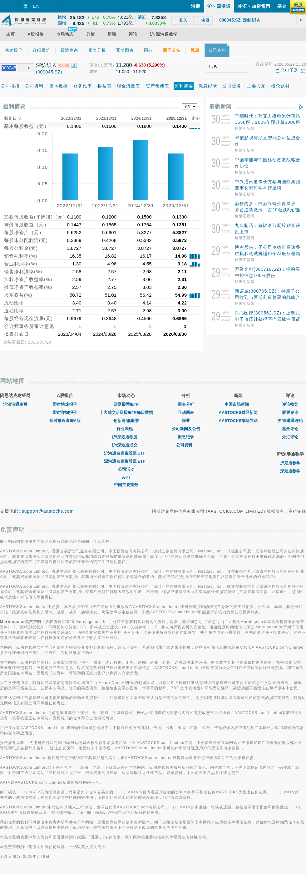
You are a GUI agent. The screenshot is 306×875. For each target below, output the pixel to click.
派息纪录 (186, 437)
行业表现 (126, 428)
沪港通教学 (290, 462)
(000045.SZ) (49, 71)
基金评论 (290, 428)
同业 (186, 420)
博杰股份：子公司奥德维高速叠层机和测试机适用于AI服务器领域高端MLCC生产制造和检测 (267, 253)
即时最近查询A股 (65, 420)
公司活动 (126, 469)
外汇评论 (290, 437)
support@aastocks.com (48, 511)
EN (36, 6)
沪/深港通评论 (290, 420)
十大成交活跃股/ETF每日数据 (126, 412)
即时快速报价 (65, 404)
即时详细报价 (65, 412)
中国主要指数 (126, 484)
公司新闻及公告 (186, 428)
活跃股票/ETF (126, 404)
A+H (126, 477)
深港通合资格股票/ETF (126, 461)
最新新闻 (220, 106)
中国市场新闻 (238, 404)
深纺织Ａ (46, 65)
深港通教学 (290, 471)
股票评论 (290, 412)
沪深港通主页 (15, 404)
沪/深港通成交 (126, 445)
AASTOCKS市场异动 (238, 420)
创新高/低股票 (126, 420)
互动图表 (186, 412)
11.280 (124, 65)
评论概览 (290, 404)
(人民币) (106, 65)
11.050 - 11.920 (131, 71)
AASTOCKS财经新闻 (238, 412)
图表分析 (186, 404)
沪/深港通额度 (126, 437)
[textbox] (261, 20)
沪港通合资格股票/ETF (126, 453)
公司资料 (185, 445)
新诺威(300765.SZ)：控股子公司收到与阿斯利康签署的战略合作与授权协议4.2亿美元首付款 (267, 297)
